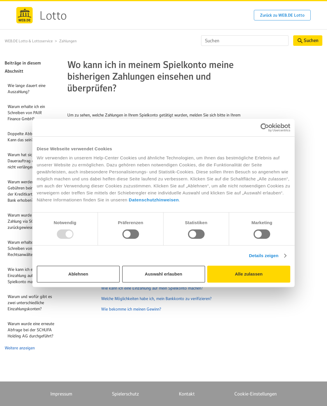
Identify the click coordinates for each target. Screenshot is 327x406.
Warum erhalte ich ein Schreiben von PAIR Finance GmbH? (26, 112)
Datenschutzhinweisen (154, 199)
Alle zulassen (249, 273)
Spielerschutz (125, 394)
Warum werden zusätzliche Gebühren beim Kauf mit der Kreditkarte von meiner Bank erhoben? (31, 191)
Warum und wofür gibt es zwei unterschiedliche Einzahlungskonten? (30, 302)
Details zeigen (263, 255)
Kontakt (187, 394)
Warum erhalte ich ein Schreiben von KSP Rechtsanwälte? (26, 248)
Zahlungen (68, 41)
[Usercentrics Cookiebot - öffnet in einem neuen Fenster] (264, 127)
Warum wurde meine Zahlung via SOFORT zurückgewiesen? (26, 221)
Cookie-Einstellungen (255, 394)
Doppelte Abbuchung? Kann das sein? (27, 136)
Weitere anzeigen (20, 348)
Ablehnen (78, 273)
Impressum (61, 394)
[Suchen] (245, 40)
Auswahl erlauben (163, 273)
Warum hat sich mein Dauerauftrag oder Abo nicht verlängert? (28, 161)
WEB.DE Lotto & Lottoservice (29, 41)
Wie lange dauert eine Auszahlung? (26, 88)
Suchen (308, 40)
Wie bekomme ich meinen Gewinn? (131, 309)
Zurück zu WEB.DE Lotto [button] (282, 15)
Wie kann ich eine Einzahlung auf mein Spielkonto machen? (25, 275)
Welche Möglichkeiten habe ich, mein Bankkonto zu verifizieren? (156, 298)
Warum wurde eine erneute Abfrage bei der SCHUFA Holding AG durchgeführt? (31, 330)
